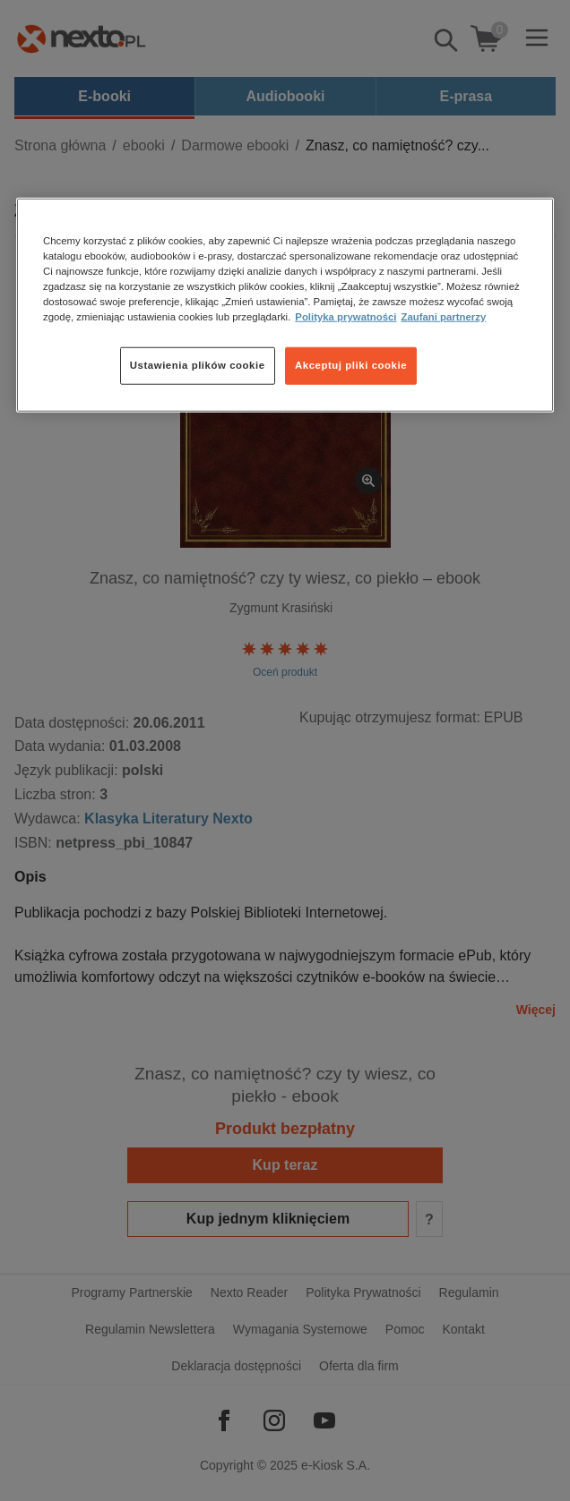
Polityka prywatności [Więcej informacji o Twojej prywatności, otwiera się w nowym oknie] (345, 316)
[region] (285, 304)
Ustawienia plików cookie (197, 365)
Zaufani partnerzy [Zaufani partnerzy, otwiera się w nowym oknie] (443, 316)
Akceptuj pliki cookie (351, 365)
